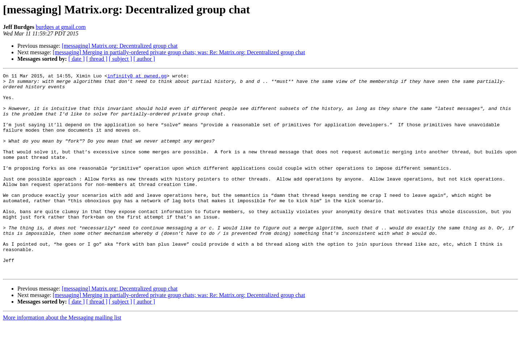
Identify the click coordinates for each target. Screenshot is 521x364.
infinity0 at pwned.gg (137, 76)
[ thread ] (96, 59)
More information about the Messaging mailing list (62, 358)
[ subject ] (120, 59)
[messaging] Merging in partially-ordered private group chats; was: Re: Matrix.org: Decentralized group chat (179, 52)
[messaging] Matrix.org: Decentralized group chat (120, 46)
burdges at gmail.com (61, 27)
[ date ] (76, 59)
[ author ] (144, 59)
